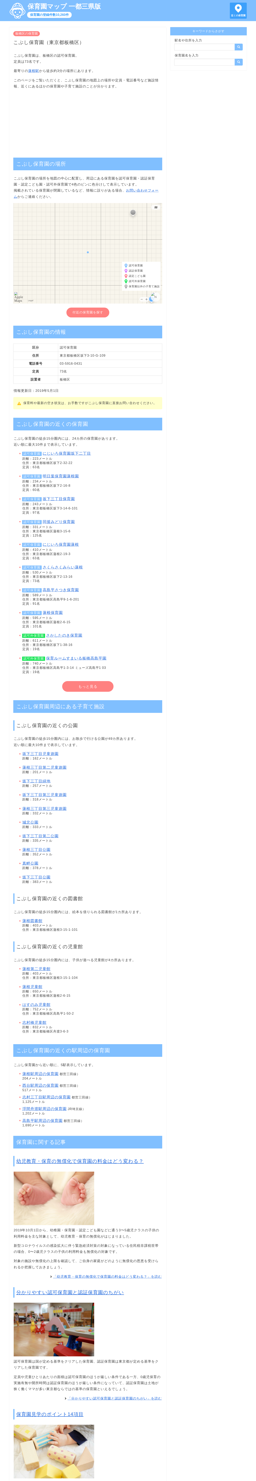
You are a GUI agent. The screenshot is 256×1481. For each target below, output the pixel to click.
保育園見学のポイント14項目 (50, 1414)
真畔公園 (30, 863)
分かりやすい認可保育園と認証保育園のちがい (70, 1292)
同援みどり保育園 (59, 522)
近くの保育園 (238, 15)
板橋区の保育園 (26, 33)
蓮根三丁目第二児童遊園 (44, 767)
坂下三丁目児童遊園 (40, 754)
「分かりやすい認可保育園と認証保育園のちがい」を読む (115, 1398)
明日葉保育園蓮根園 (61, 476)
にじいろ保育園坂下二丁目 (67, 453)
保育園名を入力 (187, 55)
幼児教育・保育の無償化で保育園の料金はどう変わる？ (80, 1161)
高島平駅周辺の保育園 (42, 1121)
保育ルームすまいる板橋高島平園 (76, 658)
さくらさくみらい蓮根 (63, 567)
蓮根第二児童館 (36, 969)
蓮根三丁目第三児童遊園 (44, 809)
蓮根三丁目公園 (36, 850)
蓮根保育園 (53, 613)
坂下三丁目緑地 (36, 781)
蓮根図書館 (32, 921)
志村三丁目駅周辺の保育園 (46, 1097)
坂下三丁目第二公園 (40, 836)
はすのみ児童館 (36, 1005)
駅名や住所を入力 (188, 40)
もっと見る (87, 687)
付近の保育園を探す (87, 312)
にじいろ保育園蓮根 (61, 544)
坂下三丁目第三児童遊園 (44, 795)
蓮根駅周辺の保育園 (40, 1074)
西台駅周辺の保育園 (40, 1085)
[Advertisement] (87, 121)
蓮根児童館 (32, 987)
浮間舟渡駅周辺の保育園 (44, 1109)
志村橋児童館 (34, 1022)
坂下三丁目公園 (36, 877)
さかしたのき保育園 (64, 635)
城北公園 (30, 822)
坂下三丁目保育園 (59, 499)
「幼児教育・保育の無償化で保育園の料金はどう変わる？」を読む (107, 1277)
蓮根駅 (33, 71)
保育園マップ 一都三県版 (64, 6)
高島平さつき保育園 (61, 590)
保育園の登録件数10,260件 (49, 14)
